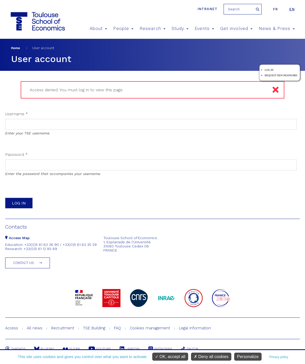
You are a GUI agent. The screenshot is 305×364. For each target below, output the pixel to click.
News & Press (277, 28)
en (292, 9)
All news (34, 328)
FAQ (117, 328)
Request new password (281, 75)
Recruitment (62, 328)
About (98, 28)
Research (152, 28)
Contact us (23, 263)
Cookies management (150, 328)
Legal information (195, 328)
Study (180, 28)
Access (11, 328)
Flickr (71, 349)
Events (204, 28)
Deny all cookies (211, 356)
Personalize (248, 356)
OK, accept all (170, 356)
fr (275, 9)
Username (16, 113)
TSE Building (94, 328)
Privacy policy (278, 357)
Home (15, 48)
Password (16, 154)
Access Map (17, 238)
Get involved (236, 28)
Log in (269, 70)
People (123, 28)
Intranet (207, 9)
